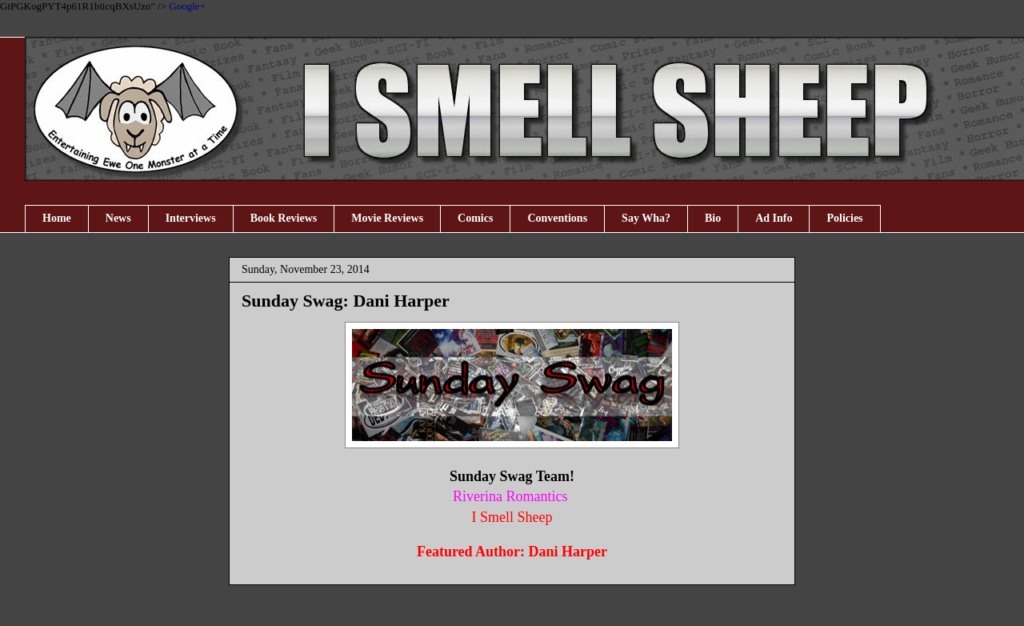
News (118, 218)
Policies (844, 218)
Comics (475, 218)
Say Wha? (646, 218)
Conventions (557, 218)
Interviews (191, 218)
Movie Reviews (387, 218)
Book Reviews (284, 218)
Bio (713, 218)
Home (56, 218)
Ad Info (773, 218)
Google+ (187, 6)
